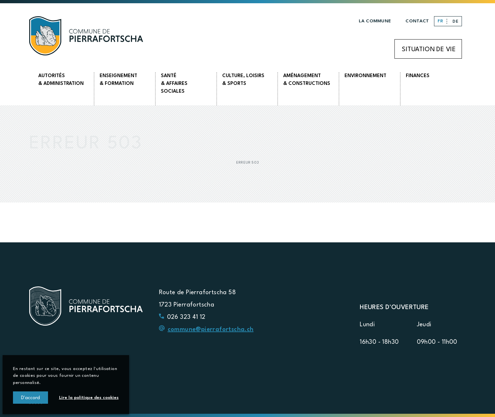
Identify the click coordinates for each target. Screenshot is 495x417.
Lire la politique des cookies (89, 398)
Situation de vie (429, 49)
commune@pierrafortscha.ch (211, 329)
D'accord (30, 398)
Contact (417, 21)
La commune (375, 21)
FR (441, 21)
